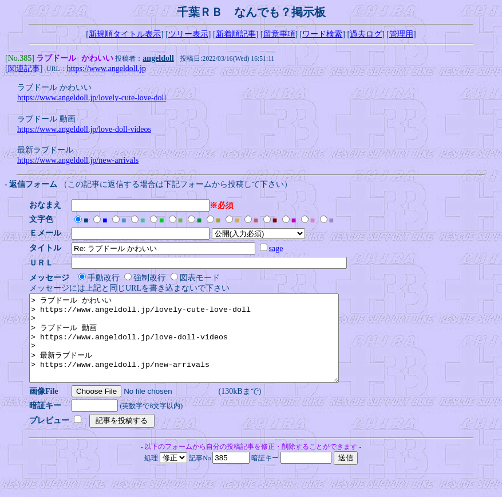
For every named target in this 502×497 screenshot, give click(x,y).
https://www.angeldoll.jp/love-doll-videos (84, 130)
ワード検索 (322, 34)
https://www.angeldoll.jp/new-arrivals (78, 161)
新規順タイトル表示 (125, 34)
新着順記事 (236, 34)
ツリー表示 (188, 34)
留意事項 (279, 34)
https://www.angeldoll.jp (106, 69)
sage (279, 249)
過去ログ (366, 34)
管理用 (401, 34)
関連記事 (24, 69)
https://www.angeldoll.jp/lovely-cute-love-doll (91, 99)
